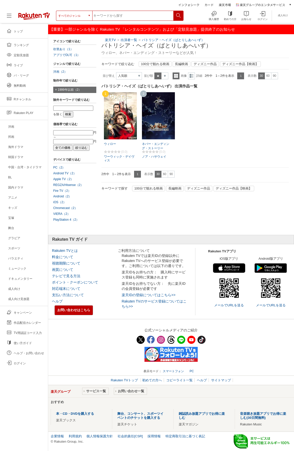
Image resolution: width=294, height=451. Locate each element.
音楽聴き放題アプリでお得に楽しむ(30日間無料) (263, 416)
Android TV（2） (64, 173)
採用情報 (154, 436)
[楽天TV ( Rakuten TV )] (34, 18)
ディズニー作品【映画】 (240, 64)
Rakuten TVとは (65, 251)
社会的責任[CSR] (130, 436)
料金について (62, 257)
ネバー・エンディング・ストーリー (155, 146)
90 (274, 76)
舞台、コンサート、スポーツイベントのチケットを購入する (140, 416)
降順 (164, 75)
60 (267, 76)
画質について (62, 270)
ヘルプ (57, 301)
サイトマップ (221, 380)
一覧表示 (176, 75)
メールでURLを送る (229, 305)
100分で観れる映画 (155, 64)
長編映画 (181, 64)
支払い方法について (68, 295)
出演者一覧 (129, 40)
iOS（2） (59, 202)
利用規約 (75, 436)
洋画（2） (60, 71)
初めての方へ (152, 380)
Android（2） (62, 196)
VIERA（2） (61, 214)
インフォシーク (188, 5)
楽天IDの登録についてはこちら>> (148, 295)
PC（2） (59, 167)
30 (261, 76)
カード (209, 5)
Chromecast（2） (65, 208)
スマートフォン (173, 371)
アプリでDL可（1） (66, 55)
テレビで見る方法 (66, 276)
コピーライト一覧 (179, 380)
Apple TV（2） (63, 179)
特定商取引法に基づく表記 (185, 436)
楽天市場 (225, 5)
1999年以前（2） (70, 89)
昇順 (157, 75)
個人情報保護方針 (99, 436)
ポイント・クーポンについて (75, 282)
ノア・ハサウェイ (154, 156)
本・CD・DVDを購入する (75, 414)
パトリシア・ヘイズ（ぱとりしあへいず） (173, 40)
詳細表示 (191, 75)
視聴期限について (66, 263)
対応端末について (66, 289)
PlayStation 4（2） (66, 219)
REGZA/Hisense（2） (68, 185)
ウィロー (110, 144)
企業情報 (57, 436)
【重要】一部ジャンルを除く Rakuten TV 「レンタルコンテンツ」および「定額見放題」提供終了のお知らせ (142, 29)
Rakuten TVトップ (125, 380)
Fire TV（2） (62, 191)
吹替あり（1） (63, 49)
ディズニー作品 (205, 64)
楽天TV (110, 40)
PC (192, 371)
